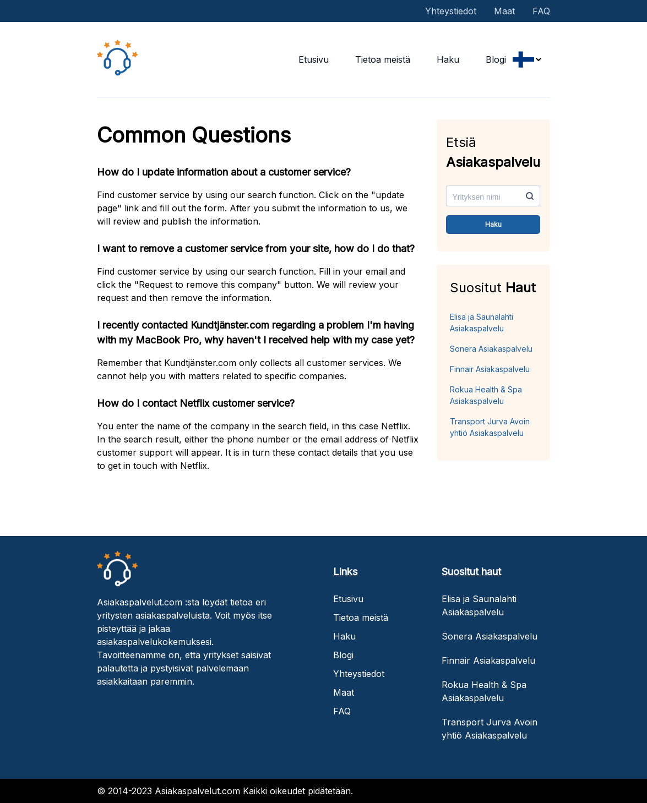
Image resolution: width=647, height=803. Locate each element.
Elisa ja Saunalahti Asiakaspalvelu (481, 322)
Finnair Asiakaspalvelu (490, 369)
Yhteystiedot (450, 11)
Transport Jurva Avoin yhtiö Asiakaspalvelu (490, 427)
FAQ (541, 11)
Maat (504, 11)
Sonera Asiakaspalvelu (491, 348)
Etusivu (313, 59)
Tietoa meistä (382, 59)
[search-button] (529, 196)
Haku (448, 59)
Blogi (496, 59)
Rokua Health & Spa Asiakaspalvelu (486, 395)
